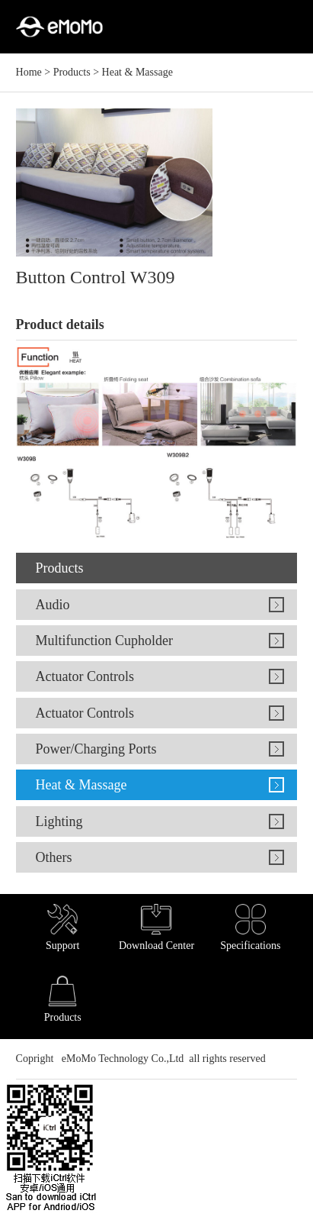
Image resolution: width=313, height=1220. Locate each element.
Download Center (156, 927)
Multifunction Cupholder (103, 640)
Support (62, 927)
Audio (52, 604)
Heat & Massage (137, 72)
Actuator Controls (84, 676)
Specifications (250, 927)
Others (53, 857)
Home (29, 72)
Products (72, 72)
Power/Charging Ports (95, 749)
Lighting (58, 821)
